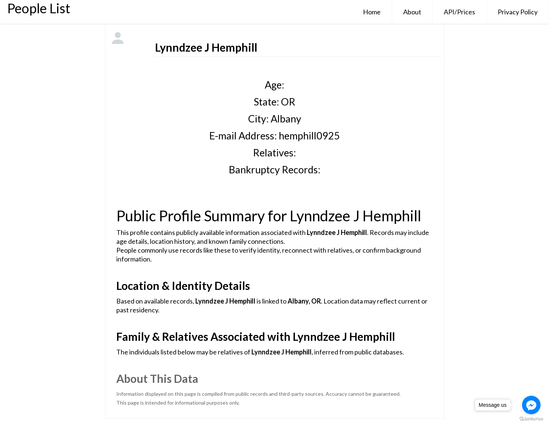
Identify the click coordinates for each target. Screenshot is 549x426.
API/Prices (459, 12)
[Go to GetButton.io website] (531, 419)
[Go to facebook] (531, 405)
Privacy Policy (518, 12)
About (412, 12)
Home (372, 12)
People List (38, 8)
